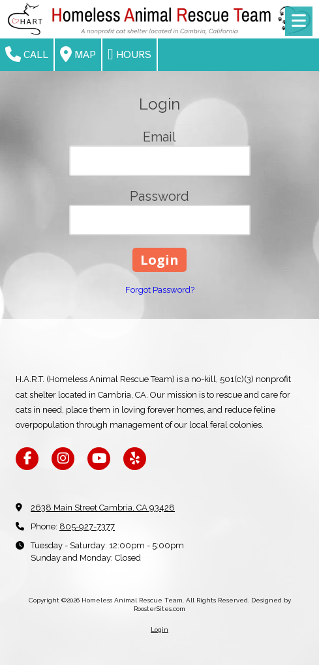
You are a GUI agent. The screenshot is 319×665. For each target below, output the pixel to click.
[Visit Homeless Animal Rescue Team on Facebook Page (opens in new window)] (27, 458)
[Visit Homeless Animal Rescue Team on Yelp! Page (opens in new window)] (134, 458)
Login (159, 629)
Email (159, 137)
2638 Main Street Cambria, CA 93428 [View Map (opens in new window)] (103, 507)
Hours (129, 54)
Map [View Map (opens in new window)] (78, 54)
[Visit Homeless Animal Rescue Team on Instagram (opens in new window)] (63, 458)
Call (26, 54)
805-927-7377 (87, 526)
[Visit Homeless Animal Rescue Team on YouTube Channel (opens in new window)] (98, 458)
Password (159, 196)
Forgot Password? (159, 290)
